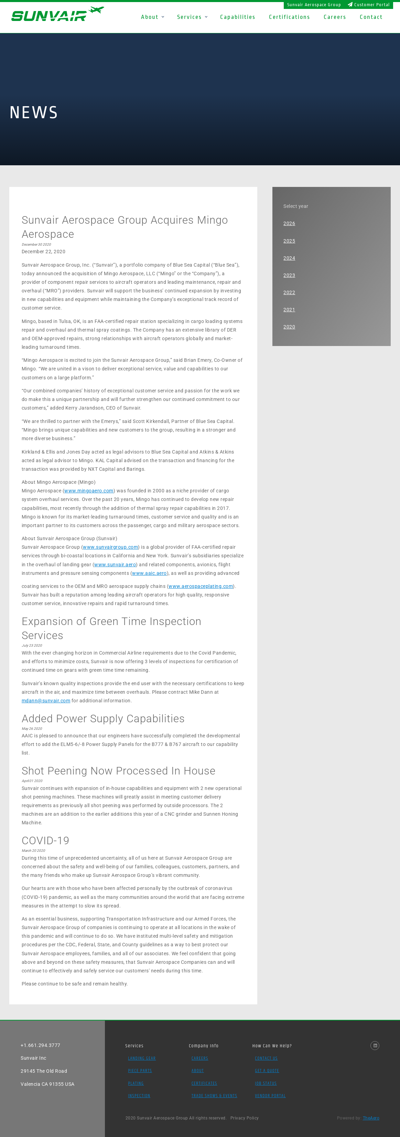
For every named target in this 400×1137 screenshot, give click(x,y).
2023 (289, 275)
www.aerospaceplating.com (201, 586)
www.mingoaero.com (88, 490)
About (198, 1070)
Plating (136, 1083)
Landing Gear (142, 1058)
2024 (289, 258)
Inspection (139, 1095)
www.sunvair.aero (115, 564)
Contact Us (266, 1058)
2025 (289, 241)
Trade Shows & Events (214, 1095)
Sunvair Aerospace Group (314, 4)
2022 (289, 292)
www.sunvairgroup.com (110, 547)
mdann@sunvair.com (46, 700)
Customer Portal (369, 4)
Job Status (266, 1083)
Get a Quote (267, 1070)
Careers (200, 1058)
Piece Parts (140, 1070)
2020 (289, 327)
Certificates (204, 1083)
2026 (289, 223)
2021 (289, 309)
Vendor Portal (270, 1095)
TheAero (371, 1118)
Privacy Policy (244, 1118)
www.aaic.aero (149, 573)
